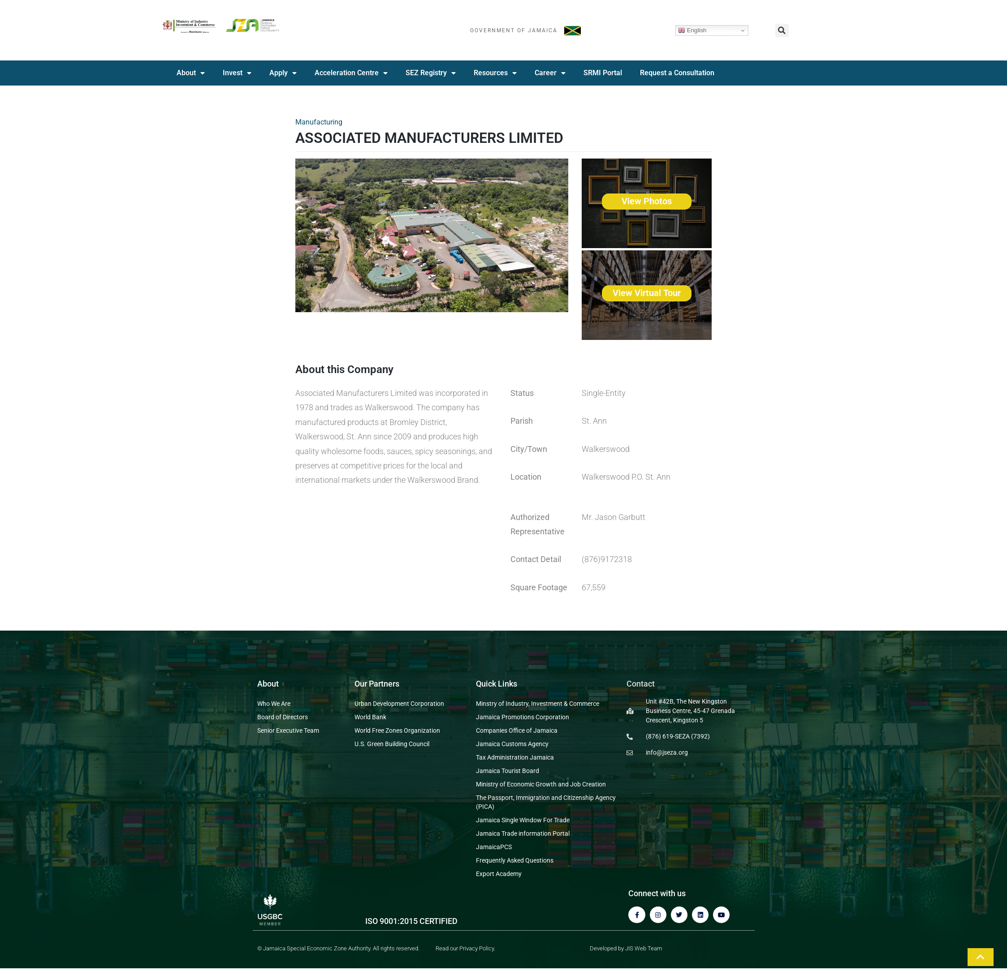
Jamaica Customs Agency (512, 743)
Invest (237, 73)
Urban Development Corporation (399, 703)
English (692, 30)
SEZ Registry (431, 73)
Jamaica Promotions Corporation (522, 717)
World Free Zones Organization (397, 730)
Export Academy (499, 873)
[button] (782, 30)
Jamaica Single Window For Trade (523, 820)
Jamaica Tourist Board (507, 770)
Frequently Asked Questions (514, 860)
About (191, 73)
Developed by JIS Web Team (626, 948)
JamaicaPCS (494, 846)
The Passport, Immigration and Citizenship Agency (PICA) (546, 802)
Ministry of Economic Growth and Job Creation (541, 784)
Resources (495, 73)
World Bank (370, 717)
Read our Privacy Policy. (465, 948)
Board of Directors (282, 717)
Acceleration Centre (351, 73)
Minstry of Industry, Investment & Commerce (537, 703)
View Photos (647, 201)
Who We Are (273, 703)
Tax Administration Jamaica (515, 757)
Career (550, 73)
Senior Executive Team (288, 730)
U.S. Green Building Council (391, 743)
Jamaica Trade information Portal (523, 833)
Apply (283, 73)
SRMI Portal (602, 73)
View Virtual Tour (647, 293)
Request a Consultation (677, 73)
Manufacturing (318, 122)
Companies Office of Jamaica (517, 730)
